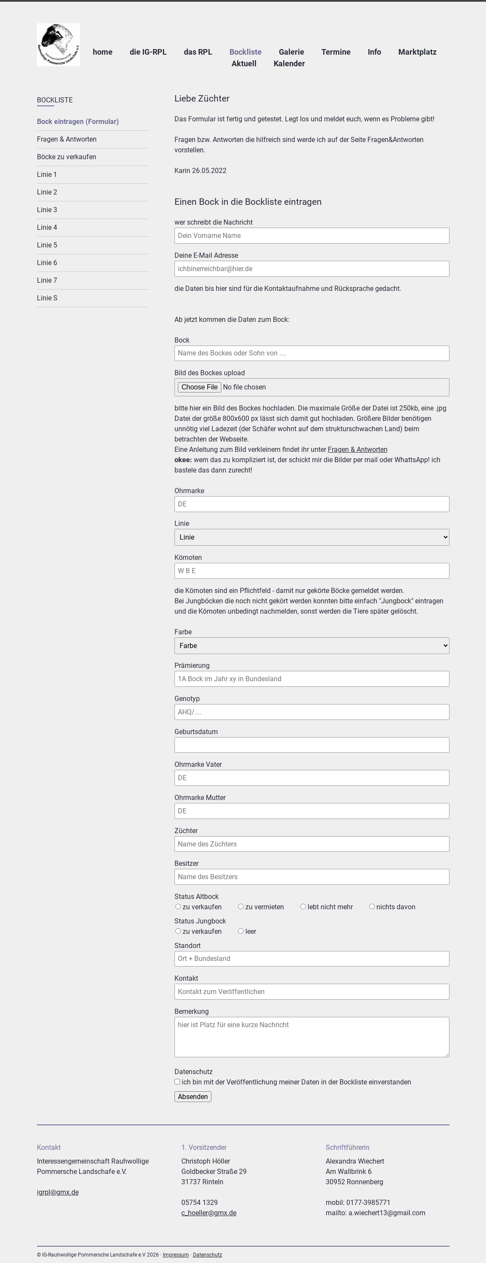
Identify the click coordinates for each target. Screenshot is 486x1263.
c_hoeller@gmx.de (208, 1213)
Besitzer (186, 863)
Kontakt (186, 978)
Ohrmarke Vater (198, 764)
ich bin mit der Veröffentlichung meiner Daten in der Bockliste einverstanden (296, 1082)
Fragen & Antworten (358, 449)
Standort (187, 946)
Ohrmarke (189, 490)
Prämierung (192, 665)
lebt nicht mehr (330, 907)
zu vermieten (264, 907)
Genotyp (187, 699)
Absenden (193, 1097)
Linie (189, 523)
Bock (189, 339)
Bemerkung (191, 1011)
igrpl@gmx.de (58, 1192)
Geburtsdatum (196, 732)
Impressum (176, 1255)
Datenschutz (207, 1255)
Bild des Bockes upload (209, 373)
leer (250, 931)
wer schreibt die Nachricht (213, 221)
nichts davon (396, 907)
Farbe (183, 632)
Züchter (186, 831)
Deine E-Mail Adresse (206, 254)
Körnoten (189, 557)
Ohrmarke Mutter (200, 797)
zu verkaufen (202, 907)
